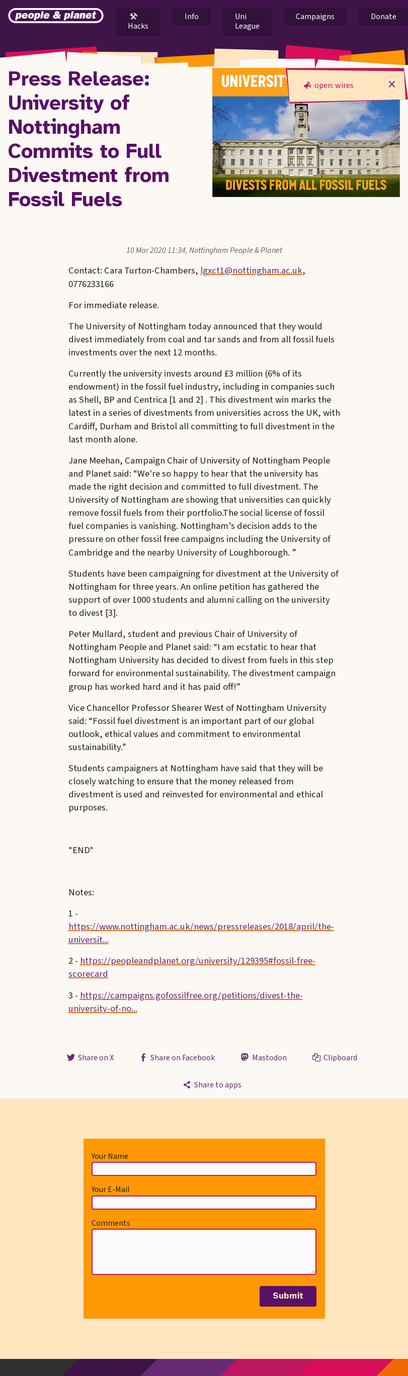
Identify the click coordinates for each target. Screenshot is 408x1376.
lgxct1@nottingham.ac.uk (251, 270)
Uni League (247, 21)
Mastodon (262, 1057)
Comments (111, 1223)
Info (192, 16)
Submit (288, 1296)
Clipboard (334, 1057)
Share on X (89, 1057)
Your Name (110, 1156)
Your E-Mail (111, 1189)
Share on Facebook (176, 1057)
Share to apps (211, 1084)
